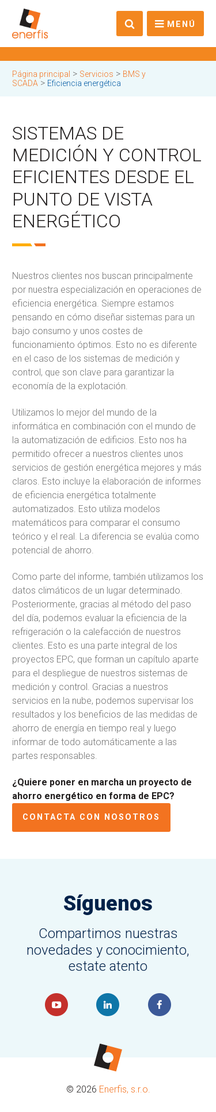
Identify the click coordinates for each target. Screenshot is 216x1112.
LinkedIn (107, 1004)
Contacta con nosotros (91, 817)
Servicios (96, 74)
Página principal (41, 74)
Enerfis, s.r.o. (124, 1089)
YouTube (56, 1004)
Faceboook (159, 1004)
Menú (181, 24)
